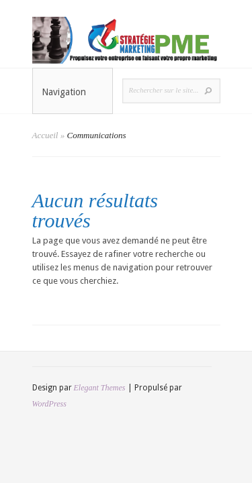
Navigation (73, 92)
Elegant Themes (100, 387)
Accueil (45, 135)
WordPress (49, 404)
